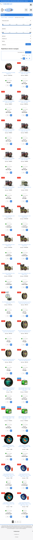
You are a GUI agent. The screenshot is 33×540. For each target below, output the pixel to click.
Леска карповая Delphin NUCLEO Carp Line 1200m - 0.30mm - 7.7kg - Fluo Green (24, 418)
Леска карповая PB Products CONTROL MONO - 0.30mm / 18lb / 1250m (24, 446)
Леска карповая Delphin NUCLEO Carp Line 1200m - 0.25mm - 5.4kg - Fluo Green (24, 389)
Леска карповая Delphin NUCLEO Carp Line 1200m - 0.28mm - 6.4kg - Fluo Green (9, 418)
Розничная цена (5, 20)
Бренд (3, 41)
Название (28, 52)
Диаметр (4, 28)
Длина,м (3, 36)
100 (29, 55)
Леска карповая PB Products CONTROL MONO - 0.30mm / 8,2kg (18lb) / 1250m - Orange (9, 475)
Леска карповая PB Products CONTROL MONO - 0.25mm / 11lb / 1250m (9, 446)
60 (26, 55)
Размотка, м (4, 38)
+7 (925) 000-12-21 (7, 4)
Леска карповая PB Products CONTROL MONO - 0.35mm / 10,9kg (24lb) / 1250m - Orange (24, 475)
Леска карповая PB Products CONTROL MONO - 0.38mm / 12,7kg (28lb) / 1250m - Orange (24, 504)
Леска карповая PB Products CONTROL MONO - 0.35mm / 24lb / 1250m (9, 504)
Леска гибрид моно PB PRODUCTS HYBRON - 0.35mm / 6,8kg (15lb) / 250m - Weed (8, 389)
